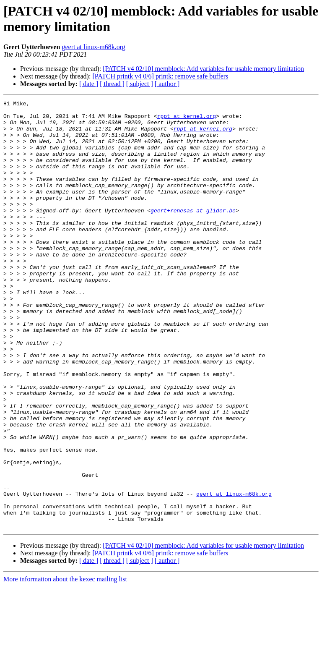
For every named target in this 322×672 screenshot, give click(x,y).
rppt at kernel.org (186, 119)
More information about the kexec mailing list (65, 664)
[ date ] (88, 83)
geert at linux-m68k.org (93, 46)
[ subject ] (139, 83)
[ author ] (167, 83)
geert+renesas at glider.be (193, 233)
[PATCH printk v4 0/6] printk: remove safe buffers (160, 76)
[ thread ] (112, 83)
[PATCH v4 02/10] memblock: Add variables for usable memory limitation (203, 68)
